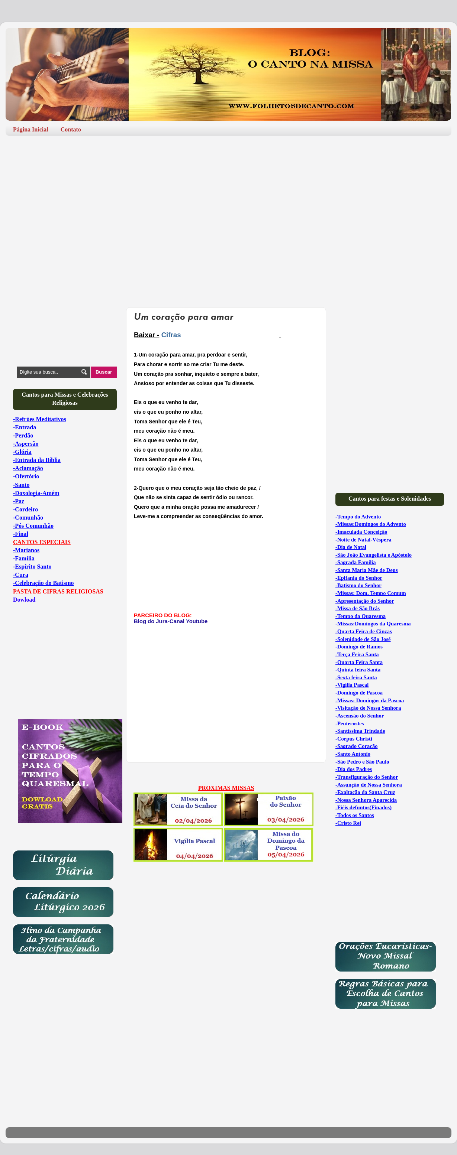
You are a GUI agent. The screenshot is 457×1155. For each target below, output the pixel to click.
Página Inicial (30, 129)
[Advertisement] (228, 199)
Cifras (170, 335)
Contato (71, 129)
